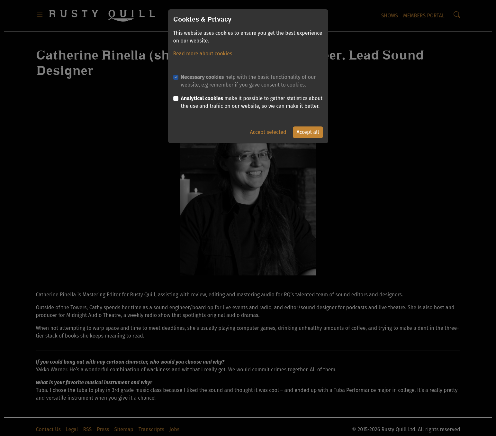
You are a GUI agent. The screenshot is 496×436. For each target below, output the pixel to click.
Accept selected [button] (268, 132)
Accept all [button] (308, 132)
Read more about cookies (202, 54)
